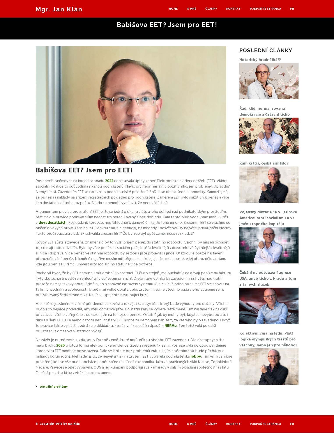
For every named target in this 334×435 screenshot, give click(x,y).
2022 (109, 181)
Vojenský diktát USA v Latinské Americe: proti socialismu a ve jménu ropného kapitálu (268, 218)
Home (173, 8)
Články (211, 8)
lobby (196, 356)
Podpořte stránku (265, 8)
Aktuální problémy (53, 386)
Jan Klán (74, 423)
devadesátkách (53, 223)
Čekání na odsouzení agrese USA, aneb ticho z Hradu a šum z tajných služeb (267, 279)
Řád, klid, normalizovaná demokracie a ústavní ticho (264, 112)
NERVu (170, 326)
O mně (191, 8)
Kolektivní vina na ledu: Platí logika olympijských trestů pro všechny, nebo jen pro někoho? (268, 339)
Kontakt (233, 8)
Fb (292, 8)
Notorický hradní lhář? (260, 60)
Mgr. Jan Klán (59, 9)
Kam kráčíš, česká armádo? (263, 163)
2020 (60, 345)
